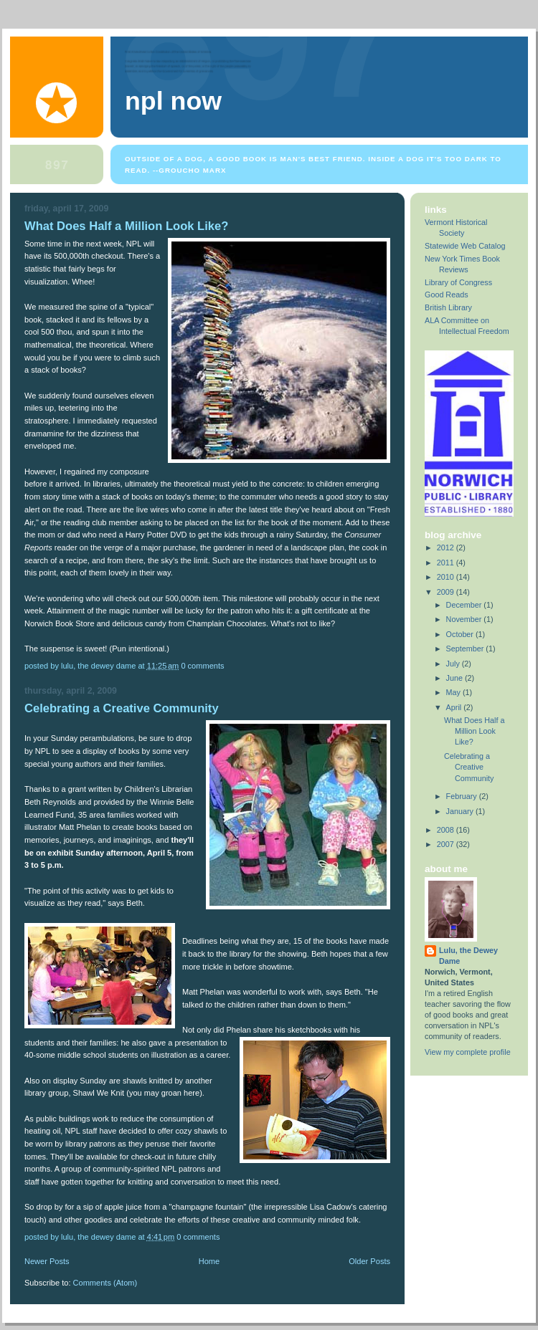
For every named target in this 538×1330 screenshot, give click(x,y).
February (462, 796)
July (454, 663)
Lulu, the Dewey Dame (468, 955)
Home (209, 1261)
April (455, 707)
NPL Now (173, 101)
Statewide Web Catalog (465, 245)
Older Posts (369, 1261)
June (455, 678)
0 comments (202, 665)
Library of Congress (458, 282)
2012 (446, 547)
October (461, 634)
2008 (446, 830)
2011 (446, 562)
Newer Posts (47, 1261)
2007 (446, 844)
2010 (446, 577)
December (465, 605)
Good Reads (446, 294)
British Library (448, 307)
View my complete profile (468, 1052)
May (454, 692)
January (461, 811)
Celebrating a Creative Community (121, 708)
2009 (446, 592)
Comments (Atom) (105, 1282)
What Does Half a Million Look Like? (126, 226)
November (465, 619)
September (466, 648)
